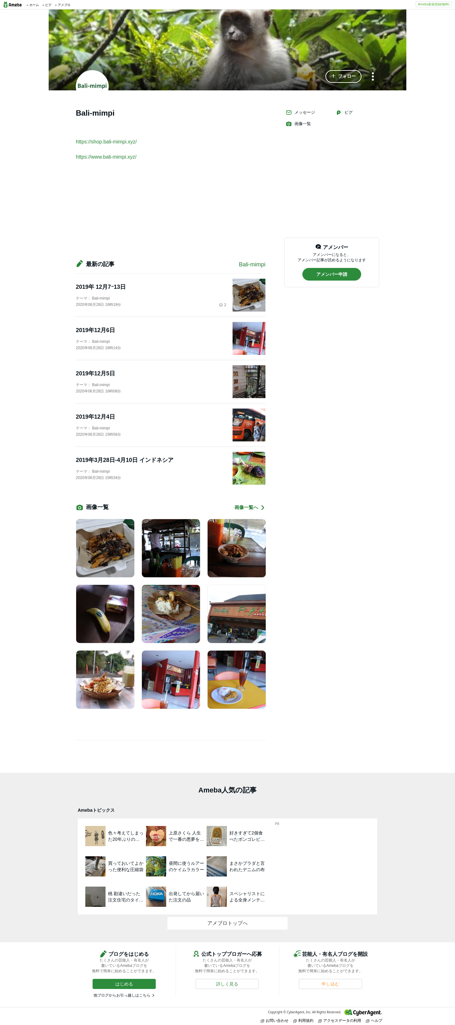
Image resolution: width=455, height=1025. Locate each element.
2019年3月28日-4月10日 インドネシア (124, 460)
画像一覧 (298, 124)
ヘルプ (374, 1020)
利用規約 (303, 1020)
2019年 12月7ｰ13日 (101, 287)
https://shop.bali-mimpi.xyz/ (106, 141)
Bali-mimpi (252, 264)
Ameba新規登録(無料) (433, 4)
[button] (343, 76)
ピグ (344, 112)
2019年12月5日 (98, 373)
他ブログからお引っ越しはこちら (122, 995)
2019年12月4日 (98, 417)
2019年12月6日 (98, 330)
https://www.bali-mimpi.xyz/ (106, 157)
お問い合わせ (274, 1020)
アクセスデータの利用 (339, 1020)
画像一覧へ (249, 508)
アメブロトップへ (227, 923)
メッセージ (300, 112)
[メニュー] (373, 77)
